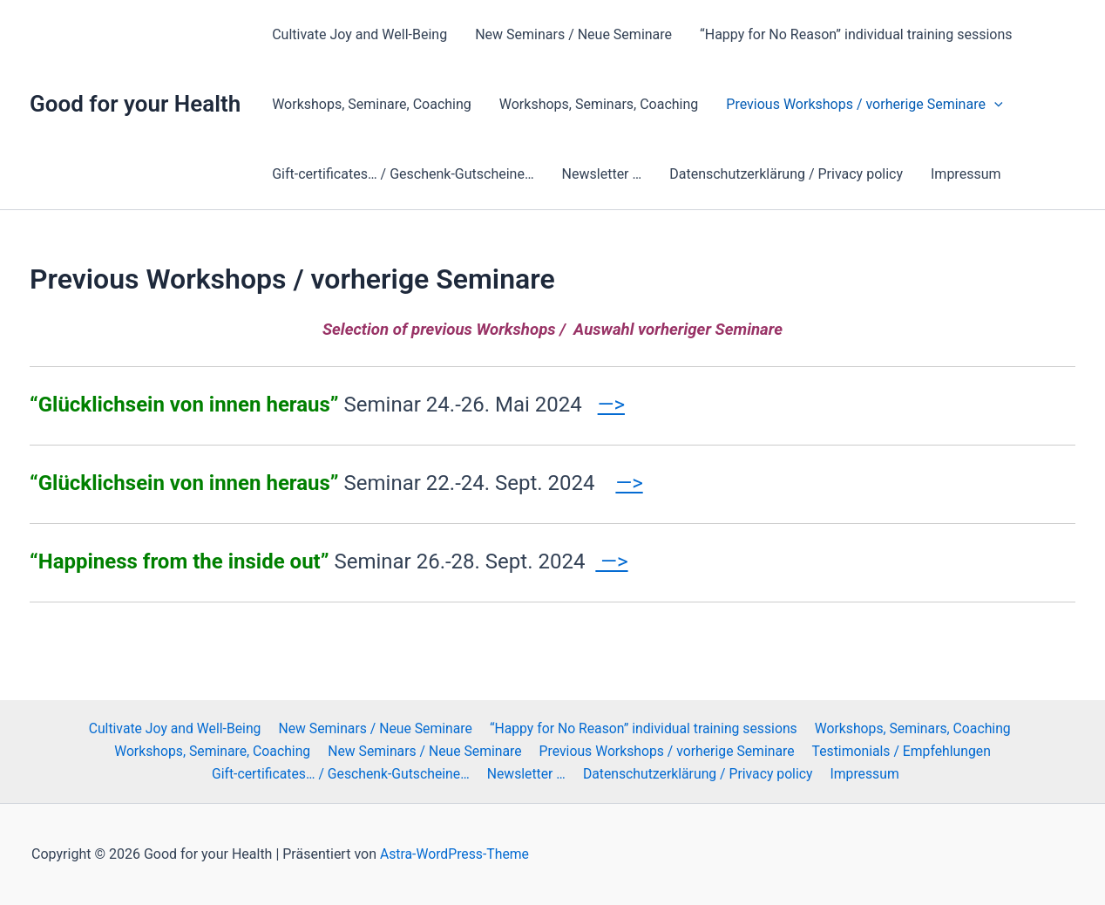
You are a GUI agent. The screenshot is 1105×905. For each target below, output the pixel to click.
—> (611, 404)
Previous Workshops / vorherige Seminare (864, 104)
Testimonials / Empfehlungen (901, 750)
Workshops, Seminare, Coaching (371, 104)
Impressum (966, 174)
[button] (994, 104)
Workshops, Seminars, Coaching (599, 104)
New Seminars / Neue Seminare (573, 34)
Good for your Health (135, 104)
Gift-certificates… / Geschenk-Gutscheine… (402, 174)
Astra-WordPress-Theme (455, 854)
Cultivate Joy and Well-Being (359, 34)
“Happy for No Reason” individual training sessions (856, 34)
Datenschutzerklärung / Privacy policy (786, 174)
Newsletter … (602, 174)
